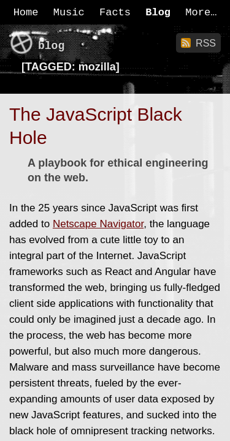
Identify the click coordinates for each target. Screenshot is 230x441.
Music (69, 12)
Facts (115, 12)
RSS (206, 43)
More (197, 12)
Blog (158, 12)
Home (26, 12)
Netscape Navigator (98, 224)
